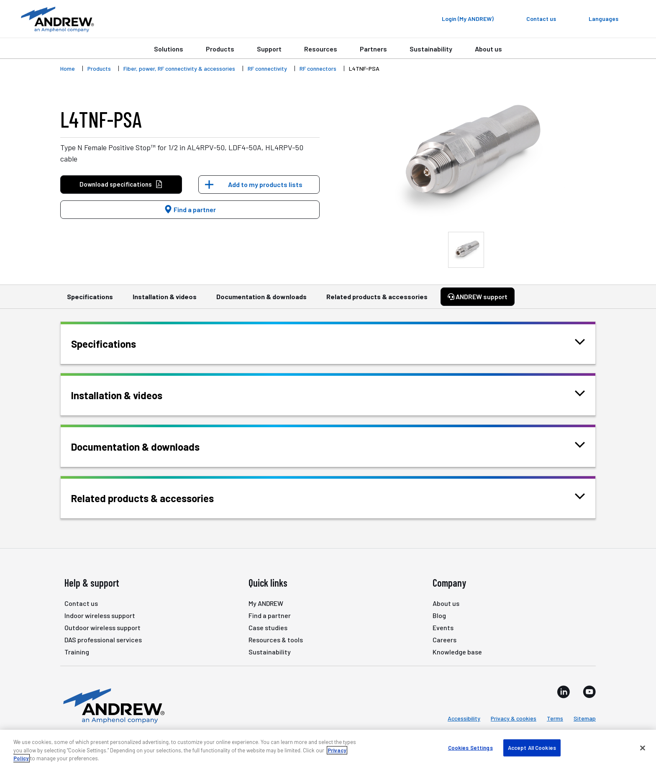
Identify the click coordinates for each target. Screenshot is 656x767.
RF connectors (318, 68)
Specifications (90, 300)
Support (269, 49)
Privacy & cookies (513, 718)
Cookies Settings (470, 747)
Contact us (81, 603)
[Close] (642, 748)
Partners (373, 49)
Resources (320, 49)
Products (220, 49)
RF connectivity (267, 68)
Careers (444, 640)
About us (488, 49)
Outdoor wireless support (102, 627)
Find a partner (190, 209)
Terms (555, 718)
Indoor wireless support (99, 615)
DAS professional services (103, 640)
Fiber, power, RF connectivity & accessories (179, 68)
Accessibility (464, 718)
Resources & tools (276, 640)
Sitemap (585, 718)
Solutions (168, 49)
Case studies (268, 627)
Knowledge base (457, 652)
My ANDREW (266, 603)
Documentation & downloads (261, 300)
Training (76, 652)
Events (443, 627)
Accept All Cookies (532, 747)
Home (67, 68)
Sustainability (431, 49)
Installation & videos (165, 300)
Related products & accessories (377, 300)
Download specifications (121, 184)
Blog (439, 615)
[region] (328, 748)
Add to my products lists (265, 184)
